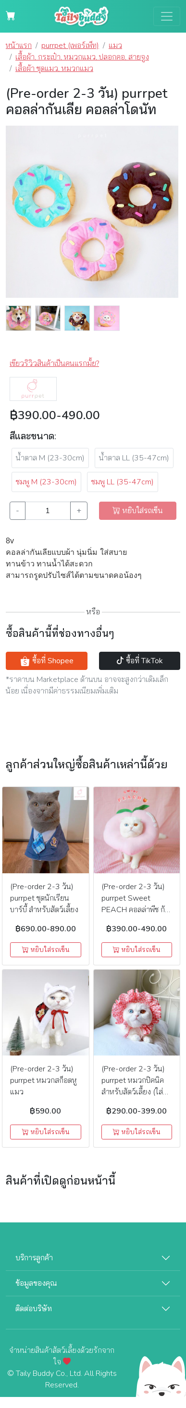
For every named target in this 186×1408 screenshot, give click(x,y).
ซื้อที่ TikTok (139, 661)
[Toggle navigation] (166, 16)
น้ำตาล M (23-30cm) (50, 458)
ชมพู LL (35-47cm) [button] (122, 482)
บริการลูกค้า (34, 1258)
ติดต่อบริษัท (33, 1308)
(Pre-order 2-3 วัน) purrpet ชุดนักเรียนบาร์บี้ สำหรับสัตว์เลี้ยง (44, 898)
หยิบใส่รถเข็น (46, 949)
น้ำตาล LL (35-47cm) (134, 458)
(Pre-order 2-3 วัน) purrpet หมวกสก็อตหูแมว (43, 1080)
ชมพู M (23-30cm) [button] (46, 482)
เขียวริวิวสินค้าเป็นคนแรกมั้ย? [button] (54, 363)
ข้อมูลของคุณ (36, 1283)
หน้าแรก (19, 45)
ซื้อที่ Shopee (47, 661)
